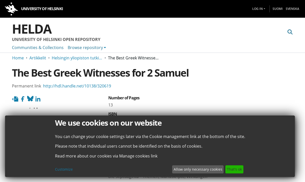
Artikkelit (37, 58)
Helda (31, 28)
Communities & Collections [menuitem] (38, 47)
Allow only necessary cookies (198, 169)
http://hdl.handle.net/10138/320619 (77, 86)
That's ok (234, 169)
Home (18, 58)
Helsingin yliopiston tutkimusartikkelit (77, 58)
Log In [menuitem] (257, 9)
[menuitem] (87, 47)
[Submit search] (290, 32)
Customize (64, 169)
